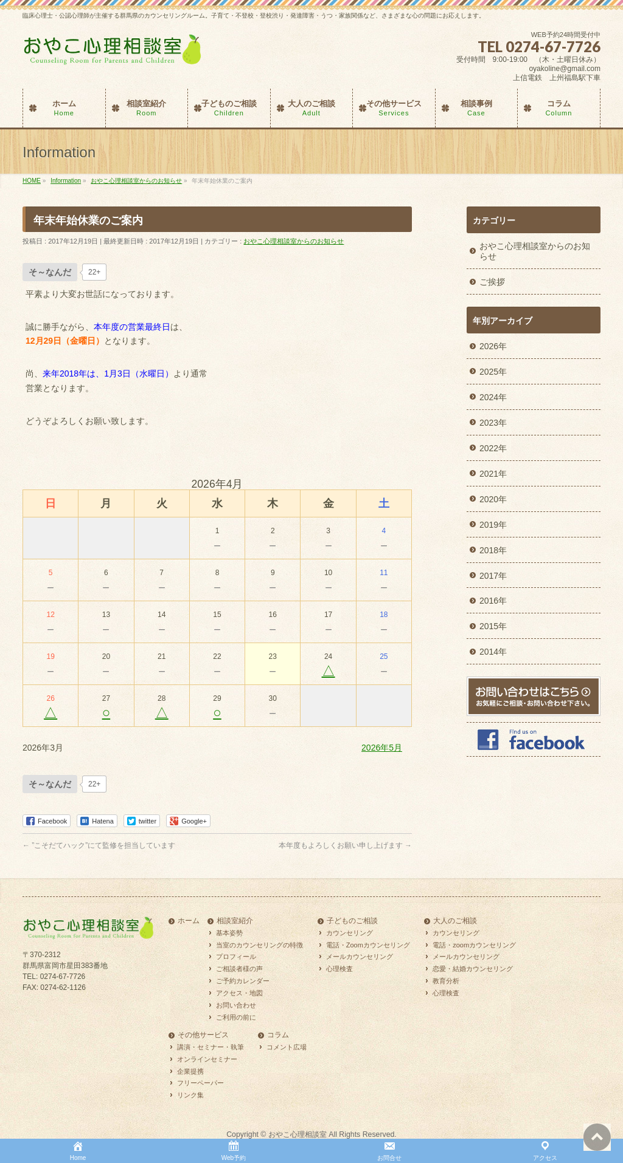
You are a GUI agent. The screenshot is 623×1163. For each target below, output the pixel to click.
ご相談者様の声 (239, 968)
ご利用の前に (236, 1017)
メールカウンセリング (359, 956)
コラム (278, 1035)
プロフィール (236, 956)
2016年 (493, 600)
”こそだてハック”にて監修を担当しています (99, 845)
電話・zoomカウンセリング (474, 945)
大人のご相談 (455, 921)
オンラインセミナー (207, 1059)
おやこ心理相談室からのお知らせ (293, 241)
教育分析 (446, 980)
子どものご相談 (352, 921)
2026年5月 (381, 747)
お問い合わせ (236, 1005)
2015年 (493, 626)
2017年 (493, 576)
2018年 (493, 550)
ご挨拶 (492, 282)
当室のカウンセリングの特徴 (259, 945)
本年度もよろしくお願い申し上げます (345, 845)
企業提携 (190, 1071)
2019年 (493, 525)
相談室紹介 (235, 921)
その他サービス (203, 1035)
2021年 (493, 474)
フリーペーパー (200, 1082)
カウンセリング (349, 932)
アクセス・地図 (239, 993)
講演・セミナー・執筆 (210, 1047)
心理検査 (339, 968)
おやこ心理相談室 (297, 1134)
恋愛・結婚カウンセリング (473, 968)
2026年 (493, 346)
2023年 (493, 423)
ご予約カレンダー (243, 980)
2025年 (493, 372)
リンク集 (190, 1095)
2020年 (493, 499)
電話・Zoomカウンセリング (368, 945)
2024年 (493, 397)
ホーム (189, 921)
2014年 (493, 652)
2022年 (493, 448)
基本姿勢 (229, 932)
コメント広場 (286, 1047)
